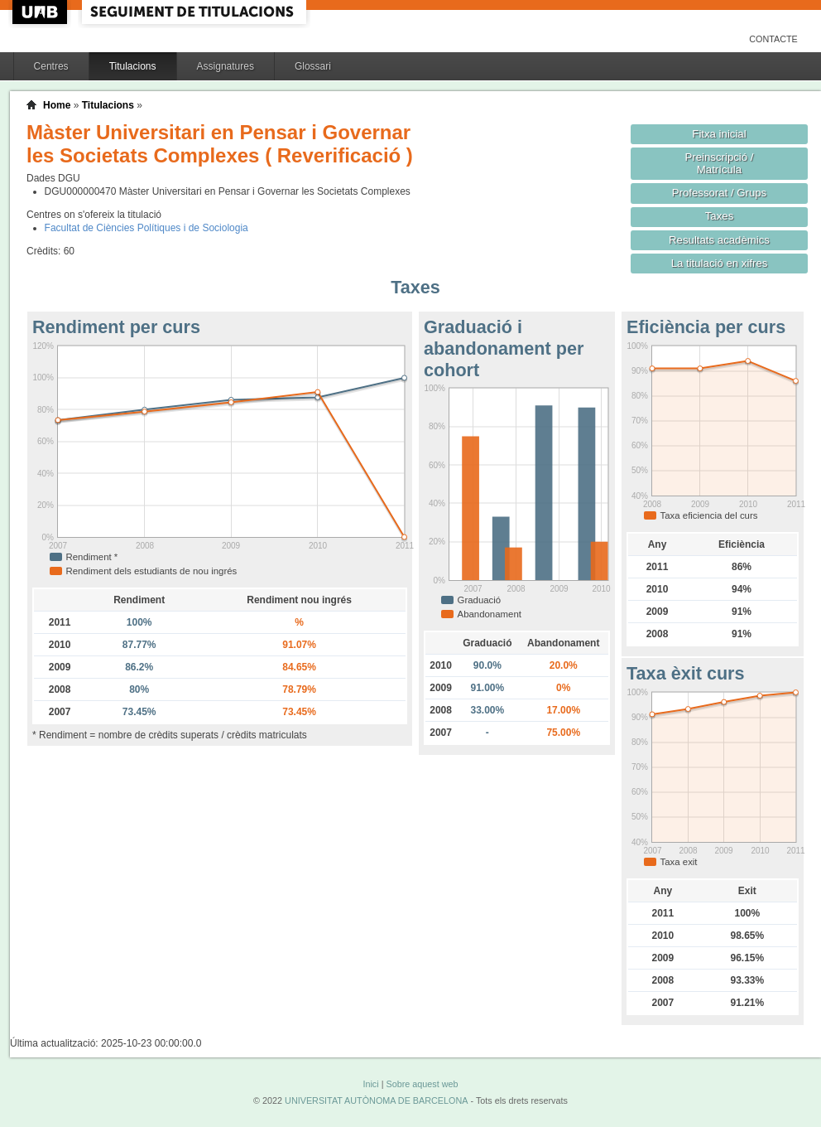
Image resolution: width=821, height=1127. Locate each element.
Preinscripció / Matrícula (719, 163)
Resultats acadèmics (719, 240)
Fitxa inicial (719, 134)
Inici (370, 1084)
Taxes (719, 216)
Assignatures (225, 66)
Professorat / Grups (719, 192)
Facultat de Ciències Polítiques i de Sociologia (146, 228)
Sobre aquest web (422, 1084)
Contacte (773, 39)
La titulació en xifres (719, 263)
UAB (41, 12)
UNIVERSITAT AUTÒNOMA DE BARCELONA (376, 1100)
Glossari (313, 66)
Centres (51, 66)
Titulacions (132, 66)
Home (56, 105)
